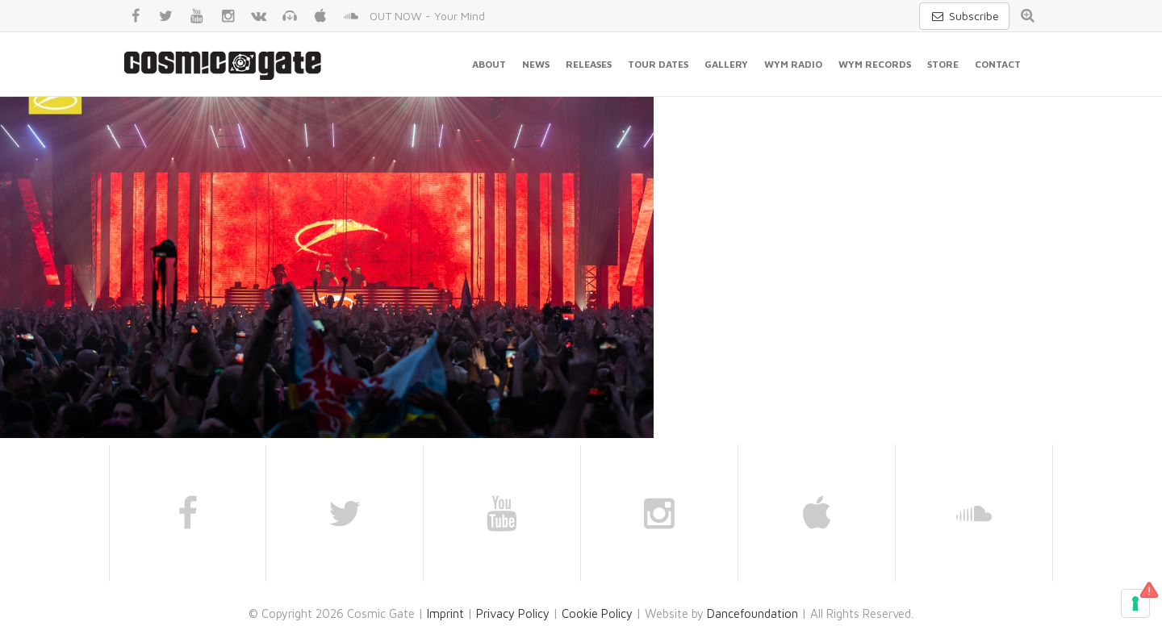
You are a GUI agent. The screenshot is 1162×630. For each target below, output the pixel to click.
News (536, 64)
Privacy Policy (513, 613)
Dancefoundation (752, 613)
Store (943, 64)
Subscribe (964, 16)
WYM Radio (793, 64)
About (489, 64)
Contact (998, 64)
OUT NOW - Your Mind (427, 16)
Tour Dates (658, 64)
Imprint (445, 613)
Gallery (726, 64)
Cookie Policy (597, 613)
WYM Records (874, 64)
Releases (589, 64)
